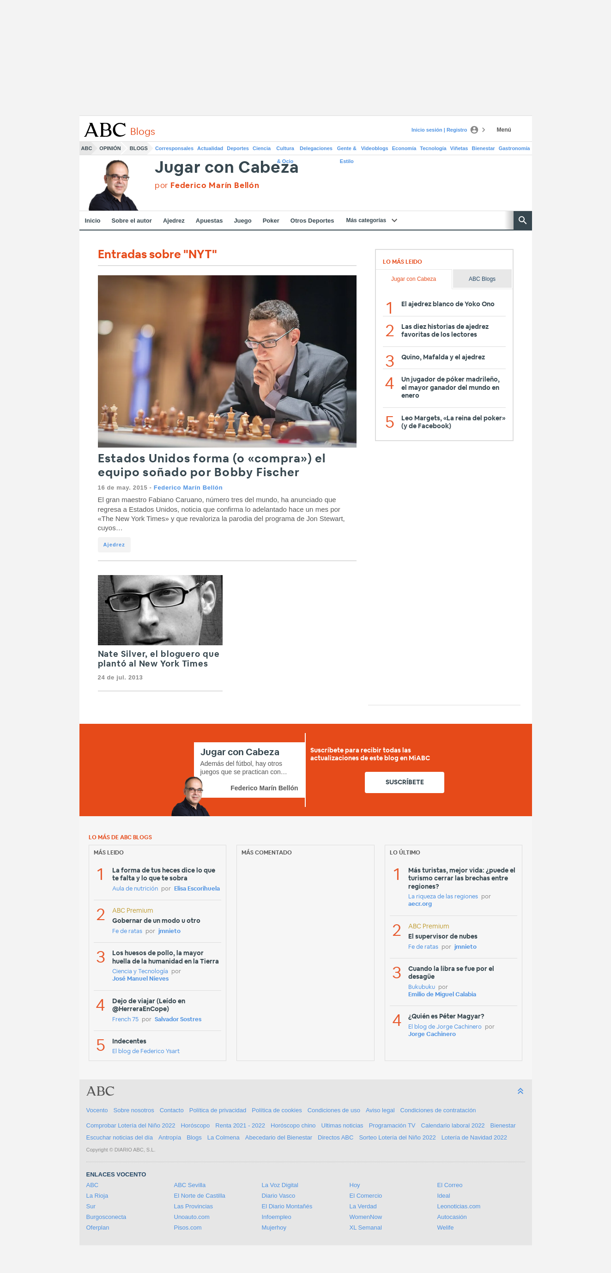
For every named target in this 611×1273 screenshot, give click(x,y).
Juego (242, 220)
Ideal (443, 1196)
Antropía (169, 1137)
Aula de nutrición (135, 889)
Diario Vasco (279, 1196)
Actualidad (210, 148)
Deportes (238, 148)
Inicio (93, 220)
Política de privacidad (218, 1110)
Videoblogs (374, 148)
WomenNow (366, 1217)
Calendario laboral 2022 (453, 1125)
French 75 (125, 1020)
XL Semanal (366, 1228)
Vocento (97, 1110)
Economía (404, 148)
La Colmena (223, 1137)
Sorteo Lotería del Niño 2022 (397, 1137)
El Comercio (366, 1196)
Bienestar (483, 148)
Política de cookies (277, 1110)
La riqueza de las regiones (443, 897)
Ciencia (262, 148)
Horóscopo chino (293, 1125)
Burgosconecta (106, 1217)
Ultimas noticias (342, 1125)
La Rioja (97, 1196)
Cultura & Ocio (285, 150)
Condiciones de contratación (438, 1110)
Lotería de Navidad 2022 (474, 1137)
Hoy (355, 1185)
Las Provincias (193, 1206)
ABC (86, 148)
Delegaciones (316, 148)
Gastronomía (514, 148)
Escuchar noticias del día (119, 1137)
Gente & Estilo (347, 150)
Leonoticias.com (459, 1206)
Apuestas (209, 220)
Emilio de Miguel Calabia (442, 995)
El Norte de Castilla (199, 1196)
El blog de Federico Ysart (146, 1052)
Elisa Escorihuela (197, 889)
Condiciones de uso (334, 1110)
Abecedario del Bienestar (278, 1137)
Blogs (139, 148)
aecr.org (420, 904)
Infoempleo (276, 1217)
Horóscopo (195, 1125)
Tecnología (433, 148)
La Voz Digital (280, 1185)
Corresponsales (174, 148)
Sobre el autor (131, 220)
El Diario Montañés (287, 1206)
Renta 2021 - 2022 (240, 1125)
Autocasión (452, 1217)
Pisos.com (188, 1228)
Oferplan (97, 1228)
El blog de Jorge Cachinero (445, 1027)
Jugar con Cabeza (227, 168)
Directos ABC (335, 1137)
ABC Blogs (482, 279)
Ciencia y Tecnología (140, 972)
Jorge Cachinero (432, 1034)
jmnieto (169, 931)
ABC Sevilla (190, 1185)
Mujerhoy (274, 1228)
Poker (271, 220)
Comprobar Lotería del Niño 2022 (130, 1125)
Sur (91, 1206)
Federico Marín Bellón (188, 487)
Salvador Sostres (178, 1020)
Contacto (172, 1110)
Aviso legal (380, 1110)
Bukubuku (421, 987)
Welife (445, 1228)
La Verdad (363, 1206)
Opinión (110, 148)
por (207, 185)
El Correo (450, 1185)
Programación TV (392, 1125)
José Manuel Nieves (140, 979)
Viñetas (459, 148)
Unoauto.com (192, 1217)
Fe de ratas (127, 931)
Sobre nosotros (134, 1110)
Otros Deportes (312, 220)
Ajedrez (174, 220)
